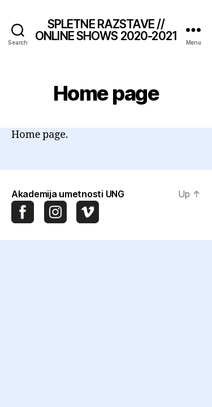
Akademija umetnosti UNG (67, 194)
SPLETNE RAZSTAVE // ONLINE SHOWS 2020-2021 (106, 30)
